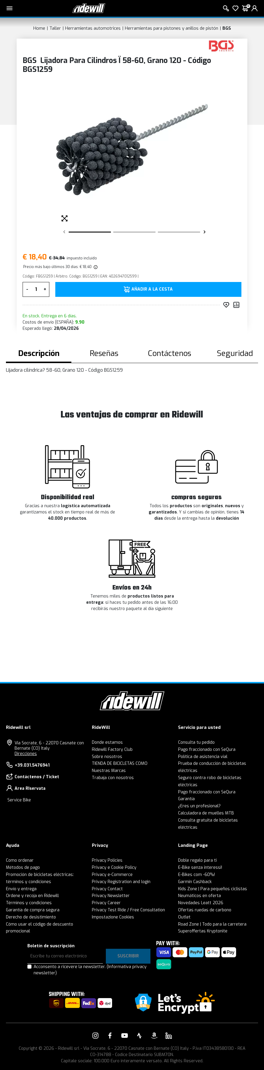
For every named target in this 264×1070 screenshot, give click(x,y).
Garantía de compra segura (32, 910)
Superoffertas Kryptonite (202, 931)
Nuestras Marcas (109, 770)
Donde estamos (107, 742)
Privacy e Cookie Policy (114, 867)
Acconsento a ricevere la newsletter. (90, 970)
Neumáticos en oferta (199, 896)
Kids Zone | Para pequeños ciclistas (212, 889)
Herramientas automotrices (93, 28)
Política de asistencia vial (202, 756)
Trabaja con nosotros (113, 778)
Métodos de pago (23, 867)
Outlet (184, 917)
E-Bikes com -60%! (196, 874)
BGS (226, 28)
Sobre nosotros (107, 756)
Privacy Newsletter (111, 896)
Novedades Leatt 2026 (200, 903)
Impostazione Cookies (113, 917)
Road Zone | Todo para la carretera (212, 924)
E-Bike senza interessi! (200, 867)
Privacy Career (106, 903)
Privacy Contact (107, 889)
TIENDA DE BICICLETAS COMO (119, 763)
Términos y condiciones (29, 903)
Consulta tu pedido (196, 742)
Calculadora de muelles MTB (206, 813)
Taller (55, 28)
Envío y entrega (21, 889)
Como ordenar (20, 860)
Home (39, 28)
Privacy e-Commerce (112, 874)
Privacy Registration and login (121, 882)
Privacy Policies (107, 860)
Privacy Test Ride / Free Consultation (128, 910)
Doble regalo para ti (197, 860)
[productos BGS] (221, 45)
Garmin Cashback (195, 882)
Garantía (186, 799)
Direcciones (26, 754)
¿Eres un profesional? (199, 806)
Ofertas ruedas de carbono (204, 910)
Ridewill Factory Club (112, 749)
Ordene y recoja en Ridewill (32, 896)
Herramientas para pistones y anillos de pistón (171, 28)
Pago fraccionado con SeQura (206, 749)
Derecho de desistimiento (31, 917)
